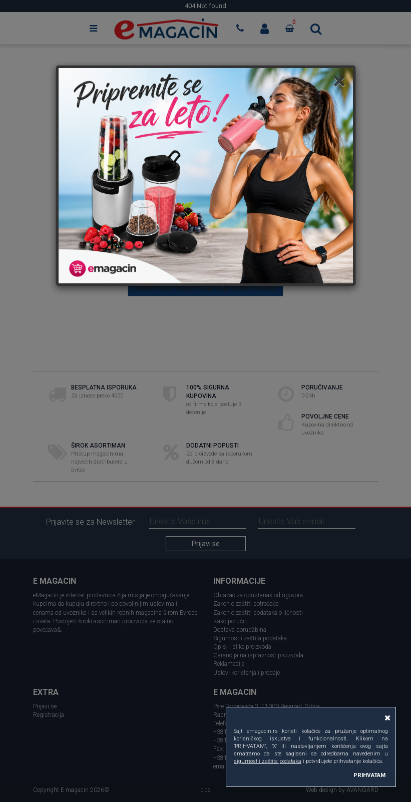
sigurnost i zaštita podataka (267, 761)
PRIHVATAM (369, 774)
